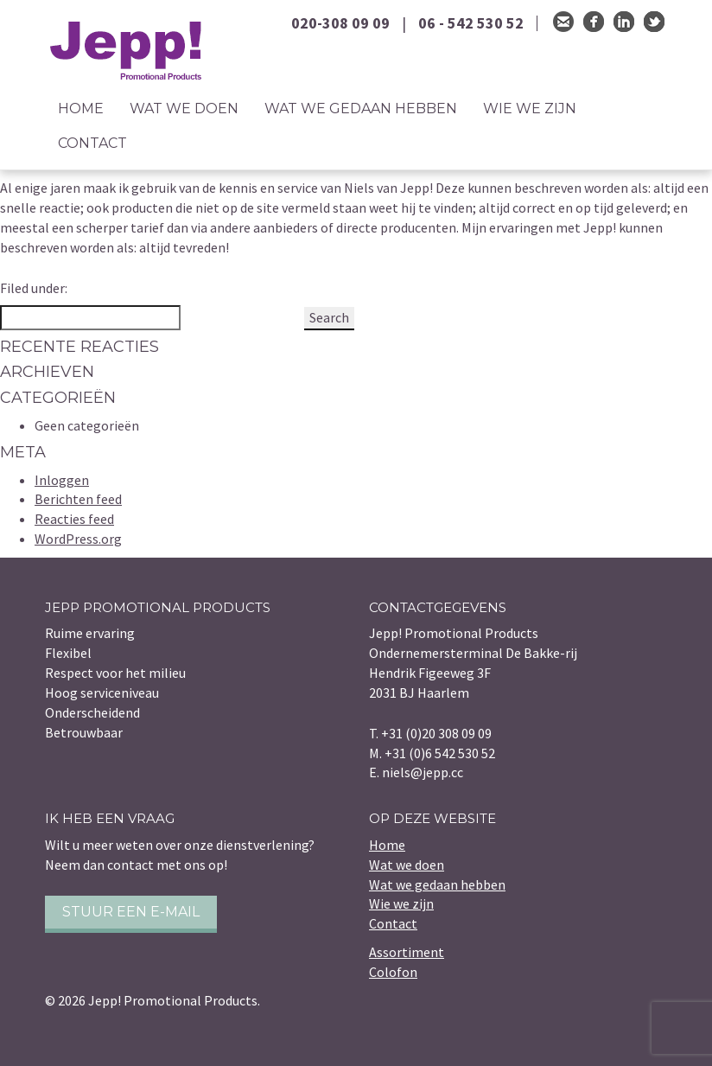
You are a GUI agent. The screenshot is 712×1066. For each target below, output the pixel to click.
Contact (92, 143)
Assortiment (406, 952)
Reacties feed (74, 518)
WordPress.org (78, 538)
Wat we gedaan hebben (360, 108)
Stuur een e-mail (131, 911)
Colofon (393, 971)
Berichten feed (78, 498)
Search (329, 317)
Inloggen (62, 479)
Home (81, 108)
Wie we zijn (529, 108)
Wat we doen (184, 108)
